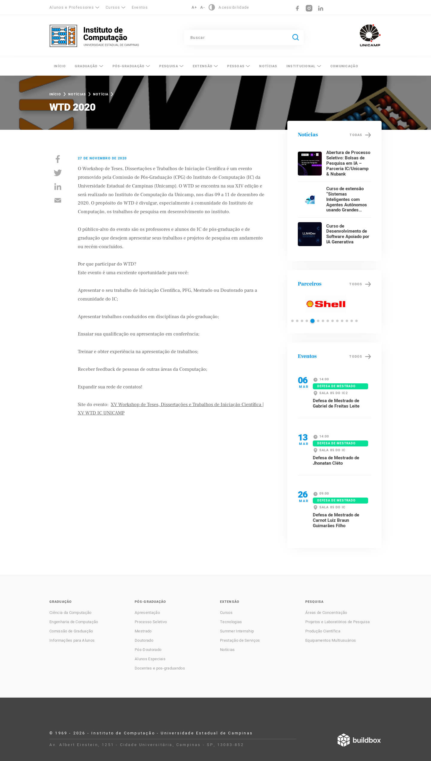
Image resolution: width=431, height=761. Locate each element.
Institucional (301, 66)
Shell (325, 304)
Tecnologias (231, 622)
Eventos (140, 7)
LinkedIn (321, 8)
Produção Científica (322, 631)
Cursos (113, 7)
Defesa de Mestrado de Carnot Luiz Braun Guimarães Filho (336, 520)
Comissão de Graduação (71, 631)
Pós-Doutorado (148, 649)
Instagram (309, 8)
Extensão (203, 66)
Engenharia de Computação (73, 622)
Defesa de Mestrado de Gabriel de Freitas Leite (336, 403)
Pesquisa (168, 66)
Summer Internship (237, 631)
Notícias (268, 66)
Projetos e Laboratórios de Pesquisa (337, 622)
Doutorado (144, 640)
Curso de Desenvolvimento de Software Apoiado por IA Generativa (347, 234)
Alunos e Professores (71, 7)
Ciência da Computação (70, 612)
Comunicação (344, 66)
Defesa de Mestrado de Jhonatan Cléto (336, 460)
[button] (292, 321)
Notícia (100, 94)
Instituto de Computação (94, 36)
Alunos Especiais (150, 659)
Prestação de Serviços (240, 640)
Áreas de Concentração (326, 612)
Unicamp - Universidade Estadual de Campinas (370, 35)
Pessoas (236, 66)
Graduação (86, 66)
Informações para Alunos (72, 640)
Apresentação (147, 612)
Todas (356, 135)
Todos (355, 284)
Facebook (297, 8)
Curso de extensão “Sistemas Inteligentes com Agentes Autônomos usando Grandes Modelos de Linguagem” (346, 204)
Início (60, 66)
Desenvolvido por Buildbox (359, 740)
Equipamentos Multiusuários (330, 640)
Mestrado (143, 631)
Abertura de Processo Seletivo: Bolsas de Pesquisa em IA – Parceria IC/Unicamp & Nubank (348, 163)
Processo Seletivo (151, 622)
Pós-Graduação (129, 66)
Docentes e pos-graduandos (160, 668)
